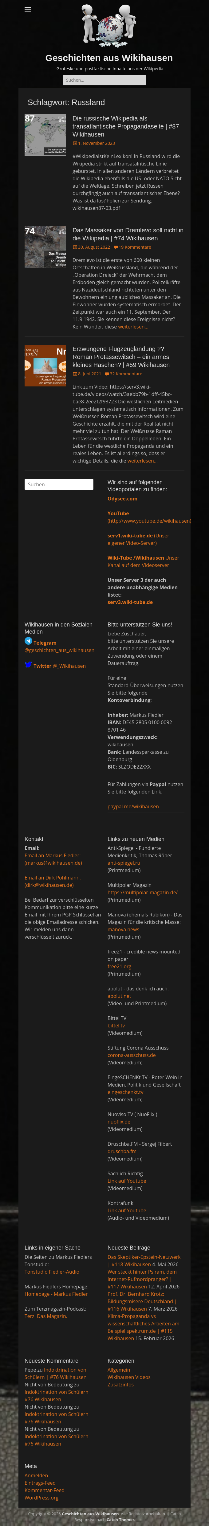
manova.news (123, 929)
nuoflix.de (119, 1121)
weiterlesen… (133, 326)
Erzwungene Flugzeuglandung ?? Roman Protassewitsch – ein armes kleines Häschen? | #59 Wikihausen (121, 356)
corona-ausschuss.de (132, 1055)
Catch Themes (121, 1519)
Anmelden (36, 1475)
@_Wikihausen (60, 666)
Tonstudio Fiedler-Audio (52, 1271)
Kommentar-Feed (45, 1490)
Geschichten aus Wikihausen (109, 58)
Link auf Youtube (127, 1180)
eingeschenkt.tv (125, 1092)
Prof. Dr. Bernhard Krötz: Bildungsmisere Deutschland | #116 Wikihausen (142, 1301)
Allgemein (119, 1369)
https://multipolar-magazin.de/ (143, 892)
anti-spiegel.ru (124, 862)
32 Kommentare (126, 374)
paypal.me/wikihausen (133, 806)
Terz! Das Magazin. (46, 1316)
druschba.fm (122, 1151)
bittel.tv (116, 1025)
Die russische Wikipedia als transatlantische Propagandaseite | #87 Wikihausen (126, 126)
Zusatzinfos (121, 1384)
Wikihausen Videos (129, 1377)
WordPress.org (41, 1497)
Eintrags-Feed (40, 1482)
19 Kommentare (135, 247)
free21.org (119, 966)
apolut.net (119, 996)
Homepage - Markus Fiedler (56, 1294)
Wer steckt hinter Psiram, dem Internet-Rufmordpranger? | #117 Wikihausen (142, 1279)
